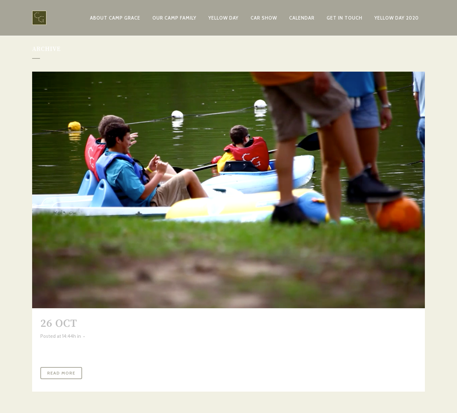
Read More (61, 373)
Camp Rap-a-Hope (130, 323)
